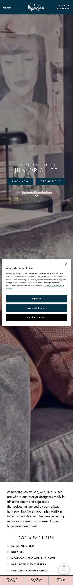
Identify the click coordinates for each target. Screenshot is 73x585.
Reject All (36, 298)
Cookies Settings (36, 317)
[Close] (66, 264)
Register (63, 9)
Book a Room (12, 580)
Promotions (51, 181)
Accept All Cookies (36, 307)
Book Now (20, 181)
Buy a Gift (60, 580)
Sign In (64, 6)
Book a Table (36, 580)
